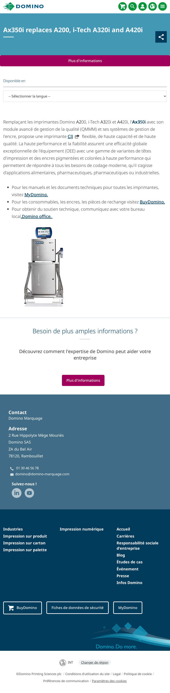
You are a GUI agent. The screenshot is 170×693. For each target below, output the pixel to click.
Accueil (123, 529)
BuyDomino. (152, 202)
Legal (117, 674)
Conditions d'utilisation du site (87, 674)
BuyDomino (22, 608)
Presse (123, 575)
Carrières (125, 536)
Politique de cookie (138, 674)
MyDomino (128, 607)
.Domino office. (37, 216)
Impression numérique (82, 529)
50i (139, 122)
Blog (121, 555)
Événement (128, 568)
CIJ (70, 136)
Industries (13, 529)
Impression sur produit (25, 536)
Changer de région (94, 662)
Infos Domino (129, 582)
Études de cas (130, 562)
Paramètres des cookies (109, 681)
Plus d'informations (85, 60)
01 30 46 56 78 (27, 468)
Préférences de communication (66, 681)
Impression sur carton (24, 542)
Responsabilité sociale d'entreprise (138, 545)
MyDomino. (36, 194)
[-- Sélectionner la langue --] (85, 96)
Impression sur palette (25, 549)
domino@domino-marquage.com (42, 474)
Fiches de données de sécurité (77, 607)
